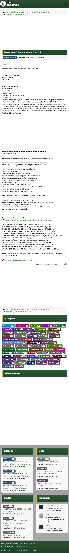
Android (35, 326)
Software (37, 359)
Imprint (3, 550)
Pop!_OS (44, 353)
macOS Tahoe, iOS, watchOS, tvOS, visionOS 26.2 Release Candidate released (15, 523)
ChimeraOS (42, 329)
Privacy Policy (23, 550)
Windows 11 (9, 459)
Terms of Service (12, 550)
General (8, 336)
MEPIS (49, 349)
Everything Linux (22, 332)
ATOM (35, 550)
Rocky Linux (47, 356)
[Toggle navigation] (66, 3)
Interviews (25, 339)
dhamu (48, 526)
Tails (30, 363)
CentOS (30, 329)
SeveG (48, 515)
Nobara (7, 353)
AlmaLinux (9, 326)
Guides (43, 336)
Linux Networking (23, 346)
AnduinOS (47, 326)
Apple (8, 506)
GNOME (32, 336)
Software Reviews (52, 359)
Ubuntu (41, 363)
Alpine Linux (22, 326)
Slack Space (9, 359)
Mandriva (22, 349)
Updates (54, 363)
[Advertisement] (34, 33)
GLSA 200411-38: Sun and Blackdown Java (50, 264)
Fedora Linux (10, 57)
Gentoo (20, 336)
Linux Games (34, 342)
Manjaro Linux (36, 349)
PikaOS (33, 353)
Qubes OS (8, 356)
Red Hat (20, 356)
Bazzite (7, 329)
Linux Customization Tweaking (14, 342)
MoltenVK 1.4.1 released (11, 535)
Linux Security (39, 346)
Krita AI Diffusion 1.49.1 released (48, 462)
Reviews (33, 356)
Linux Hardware (49, 342)
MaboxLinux (8, 349)
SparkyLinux (9, 363)
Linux (47, 339)
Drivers (8, 332)
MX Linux (59, 349)
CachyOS (18, 329)
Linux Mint (8, 346)
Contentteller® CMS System (18, 546)
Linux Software (55, 346)
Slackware (23, 359)
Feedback (52, 332)
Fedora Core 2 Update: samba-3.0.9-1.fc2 (18, 260)
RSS (30, 550)
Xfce (19, 366)
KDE (37, 339)
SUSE (21, 363)
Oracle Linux (20, 353)
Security (60, 356)
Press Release (57, 353)
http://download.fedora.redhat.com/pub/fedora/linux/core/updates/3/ (28, 220)
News (5, 64)
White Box (8, 366)
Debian (55, 329)
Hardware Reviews (10, 339)
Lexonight (49, 506)
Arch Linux (59, 326)
